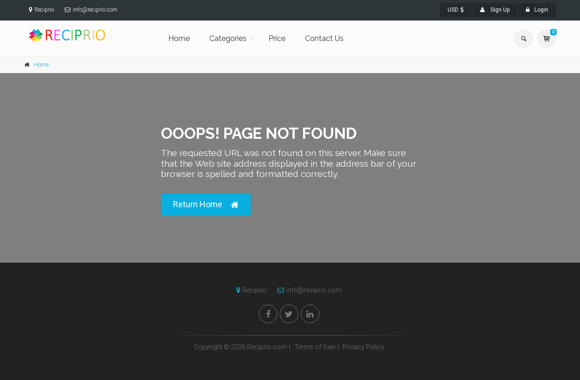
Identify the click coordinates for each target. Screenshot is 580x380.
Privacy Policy (363, 347)
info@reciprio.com (307, 290)
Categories (228, 38)
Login (537, 10)
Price (277, 38)
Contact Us (324, 38)
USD (456, 10)
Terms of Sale (314, 347)
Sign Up (495, 10)
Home (179, 38)
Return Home (206, 205)
